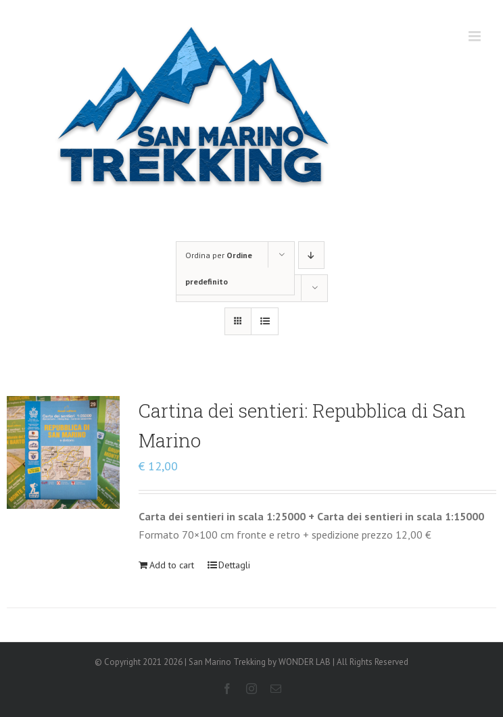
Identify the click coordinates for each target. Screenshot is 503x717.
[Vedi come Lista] (264, 321)
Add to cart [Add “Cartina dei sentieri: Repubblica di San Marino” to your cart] (171, 565)
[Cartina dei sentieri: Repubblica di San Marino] (63, 452)
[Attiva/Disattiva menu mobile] (476, 36)
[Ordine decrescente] (311, 255)
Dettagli (234, 565)
